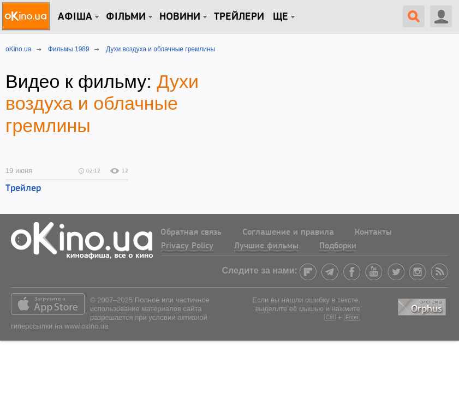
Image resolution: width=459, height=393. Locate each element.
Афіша (75, 16)
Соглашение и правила (288, 232)
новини (179, 16)
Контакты (373, 232)
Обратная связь (191, 232)
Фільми (126, 16)
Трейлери (239, 16)
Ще (280, 16)
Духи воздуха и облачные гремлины (102, 103)
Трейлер (23, 188)
